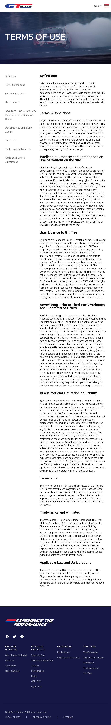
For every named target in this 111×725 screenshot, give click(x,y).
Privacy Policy (42, 717)
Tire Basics (88, 662)
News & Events (12, 671)
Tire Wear (87, 673)
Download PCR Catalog (68, 657)
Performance (37, 671)
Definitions (10, 76)
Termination (11, 140)
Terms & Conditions (15, 85)
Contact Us (10, 665)
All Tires (35, 665)
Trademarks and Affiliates (18, 149)
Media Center (63, 652)
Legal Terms (13, 717)
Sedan (34, 676)
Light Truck (36, 686)
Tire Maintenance (91, 668)
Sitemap (68, 717)
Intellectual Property (15, 93)
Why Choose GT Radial (16, 655)
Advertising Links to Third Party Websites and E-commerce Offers (20, 115)
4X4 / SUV (36, 681)
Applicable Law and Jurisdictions (15, 159)
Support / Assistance (93, 657)
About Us (9, 660)
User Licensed (12, 102)
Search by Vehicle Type (42, 660)
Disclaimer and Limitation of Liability (19, 129)
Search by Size (38, 655)
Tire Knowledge (90, 652)
